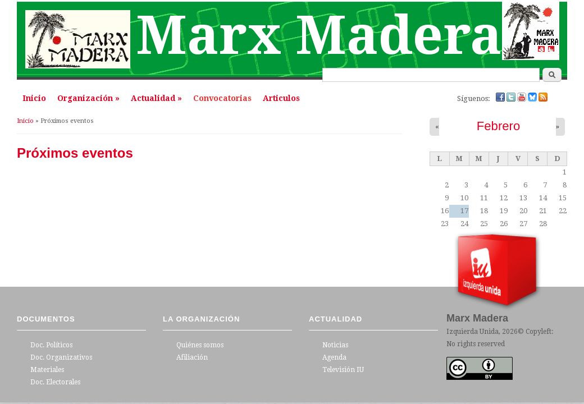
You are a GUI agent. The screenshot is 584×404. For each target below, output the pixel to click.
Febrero (498, 126)
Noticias (335, 345)
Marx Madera (319, 35)
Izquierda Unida (472, 332)
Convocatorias (222, 98)
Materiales (47, 370)
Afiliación (192, 357)
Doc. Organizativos (61, 357)
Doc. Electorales (55, 382)
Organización (88, 98)
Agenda (334, 357)
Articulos (281, 98)
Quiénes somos (199, 345)
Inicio (34, 98)
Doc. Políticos (51, 345)
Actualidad (156, 98)
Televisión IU (343, 370)
